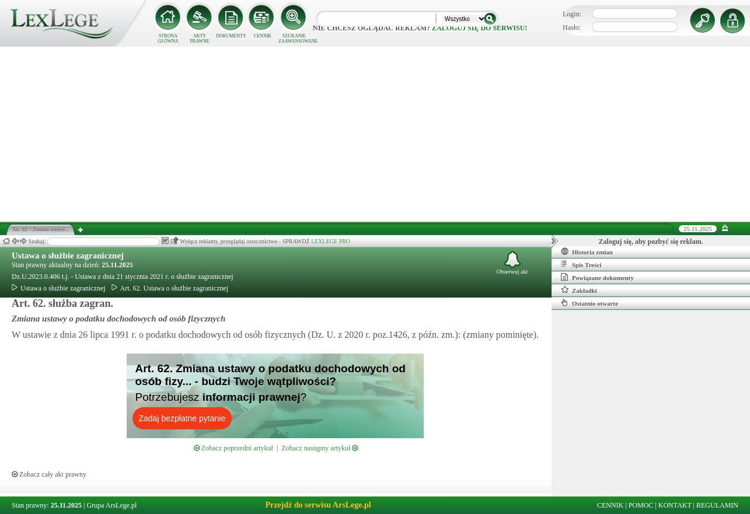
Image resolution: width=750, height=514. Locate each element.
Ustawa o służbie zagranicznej (68, 255)
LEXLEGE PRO (330, 241)
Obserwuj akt (512, 263)
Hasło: (572, 27)
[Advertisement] (375, 134)
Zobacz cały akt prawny (49, 474)
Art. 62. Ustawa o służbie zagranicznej (170, 288)
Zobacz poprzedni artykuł (233, 448)
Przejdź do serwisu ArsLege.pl (318, 505)
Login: (572, 14)
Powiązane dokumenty (597, 277)
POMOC (641, 505)
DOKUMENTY (231, 36)
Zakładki (579, 290)
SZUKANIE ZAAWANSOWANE (294, 38)
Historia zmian (587, 251)
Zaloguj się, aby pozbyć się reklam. (651, 241)
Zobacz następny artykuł (319, 448)
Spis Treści (581, 264)
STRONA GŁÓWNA (168, 38)
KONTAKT (675, 505)
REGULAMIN (717, 505)
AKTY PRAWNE (199, 38)
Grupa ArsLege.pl (111, 505)
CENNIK (262, 36)
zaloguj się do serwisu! (479, 28)
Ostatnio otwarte (589, 303)
